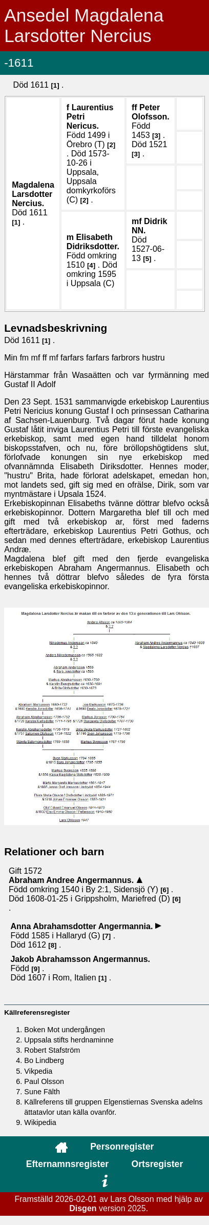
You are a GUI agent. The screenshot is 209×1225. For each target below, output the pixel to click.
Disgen (82, 1208)
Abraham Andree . (72, 880)
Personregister (122, 1146)
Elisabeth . (93, 242)
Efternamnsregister (67, 1164)
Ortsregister (157, 1164)
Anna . (82, 926)
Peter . (151, 112)
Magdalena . (33, 194)
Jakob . (80, 959)
